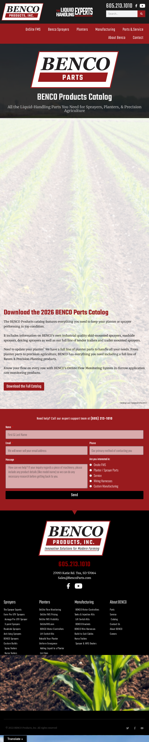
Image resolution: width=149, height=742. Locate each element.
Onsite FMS (100, 464)
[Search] (141, 13)
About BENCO (118, 602)
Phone (92, 443)
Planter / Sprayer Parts (106, 470)
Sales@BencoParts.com (74, 578)
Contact (138, 38)
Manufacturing (105, 29)
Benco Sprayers (58, 29)
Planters (82, 29)
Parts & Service (133, 29)
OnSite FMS (33, 29)
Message (10, 459)
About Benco (116, 38)
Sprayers (10, 602)
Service (98, 475)
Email (8, 443)
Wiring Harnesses (103, 480)
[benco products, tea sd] (74, 683)
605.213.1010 (119, 6)
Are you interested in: (99, 459)
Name (9, 427)
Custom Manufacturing (106, 486)
